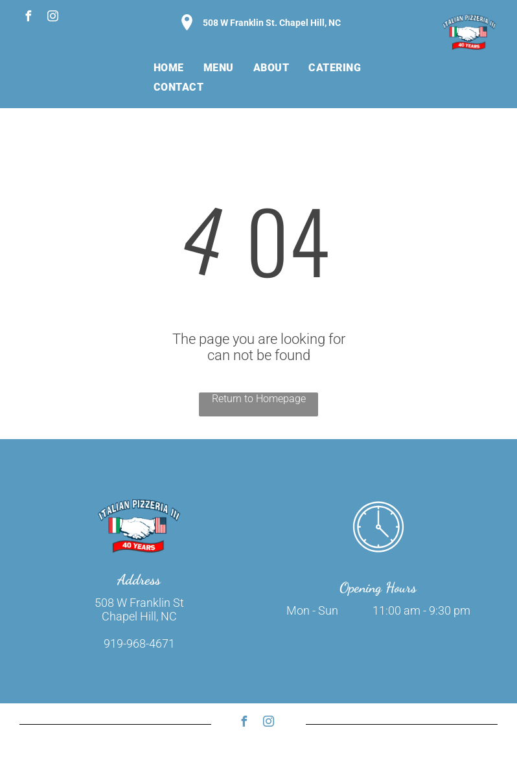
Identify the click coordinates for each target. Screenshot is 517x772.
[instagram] (52, 18)
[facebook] (27, 18)
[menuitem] (169, 67)
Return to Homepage (259, 398)
